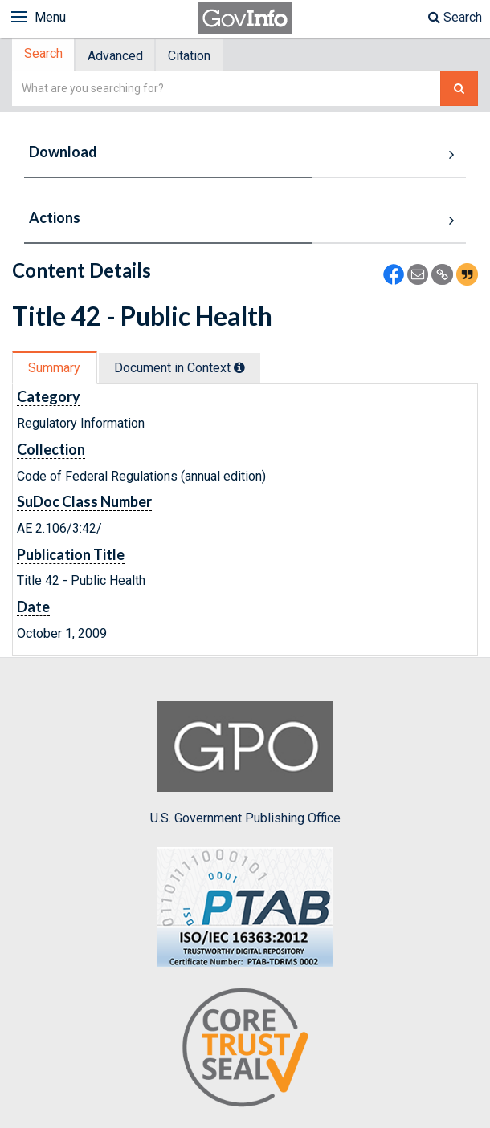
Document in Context (181, 369)
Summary (55, 369)
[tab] (45, 56)
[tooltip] (241, 369)
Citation (195, 56)
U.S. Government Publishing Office (245, 765)
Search (455, 17)
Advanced (118, 56)
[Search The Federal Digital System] (459, 90)
